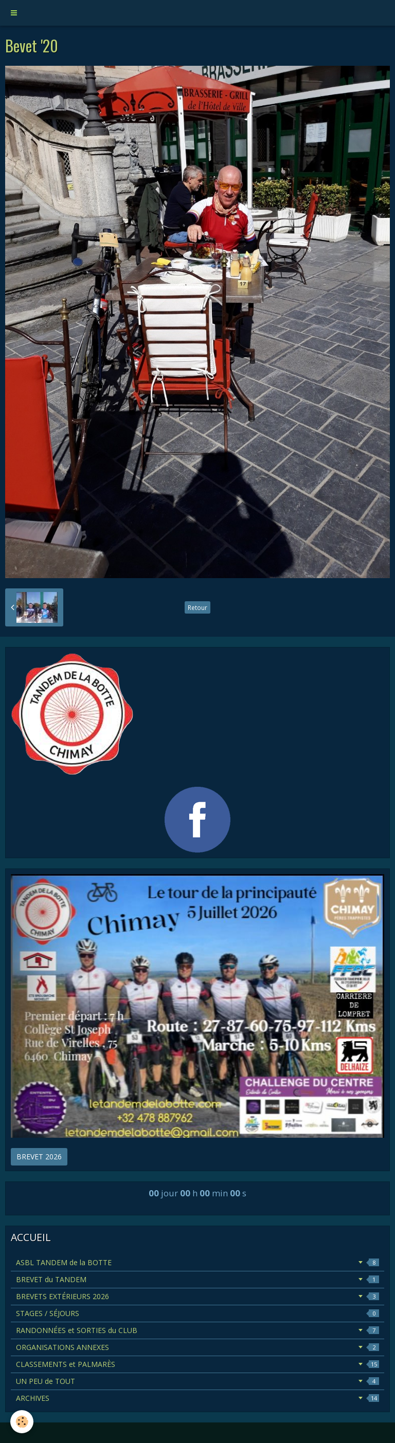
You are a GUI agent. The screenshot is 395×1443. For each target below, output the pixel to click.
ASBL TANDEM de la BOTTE (197, 1262)
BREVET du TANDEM (197, 1279)
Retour (197, 607)
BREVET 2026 (39, 1156)
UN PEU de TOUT (197, 1381)
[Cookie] (21, 1421)
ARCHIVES (197, 1398)
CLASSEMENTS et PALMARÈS (197, 1364)
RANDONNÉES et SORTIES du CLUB (197, 1330)
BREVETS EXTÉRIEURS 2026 (197, 1296)
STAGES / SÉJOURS (197, 1313)
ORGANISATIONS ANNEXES (197, 1347)
